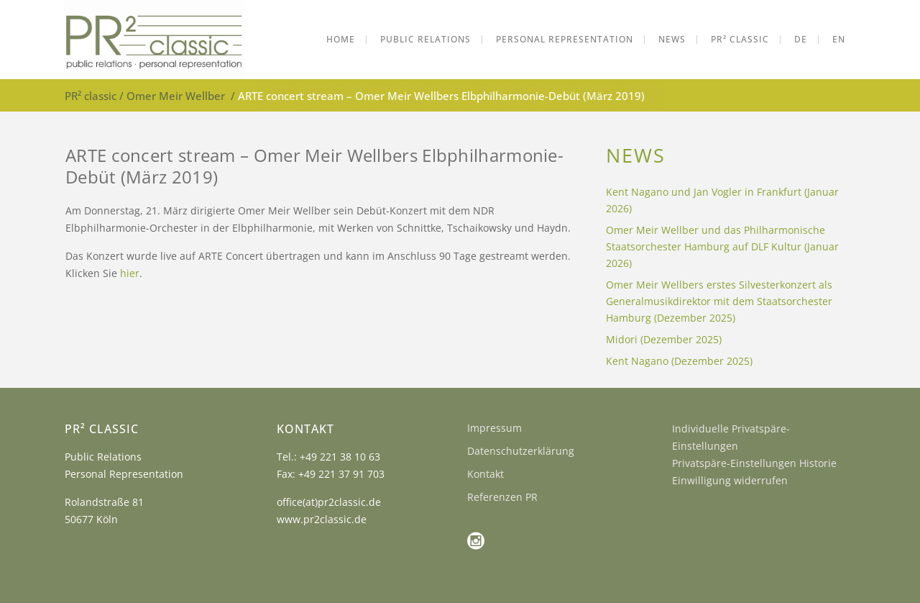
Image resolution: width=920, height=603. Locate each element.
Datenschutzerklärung (520, 451)
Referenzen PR (502, 497)
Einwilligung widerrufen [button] (730, 480)
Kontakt (485, 474)
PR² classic (90, 96)
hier (129, 273)
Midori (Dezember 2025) (664, 339)
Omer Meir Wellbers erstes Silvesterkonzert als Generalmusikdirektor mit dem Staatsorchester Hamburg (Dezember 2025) (719, 301)
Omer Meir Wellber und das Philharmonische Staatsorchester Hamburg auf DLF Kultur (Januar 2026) (722, 246)
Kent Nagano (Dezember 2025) (679, 361)
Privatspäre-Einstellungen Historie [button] (754, 463)
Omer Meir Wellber (175, 96)
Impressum (494, 428)
